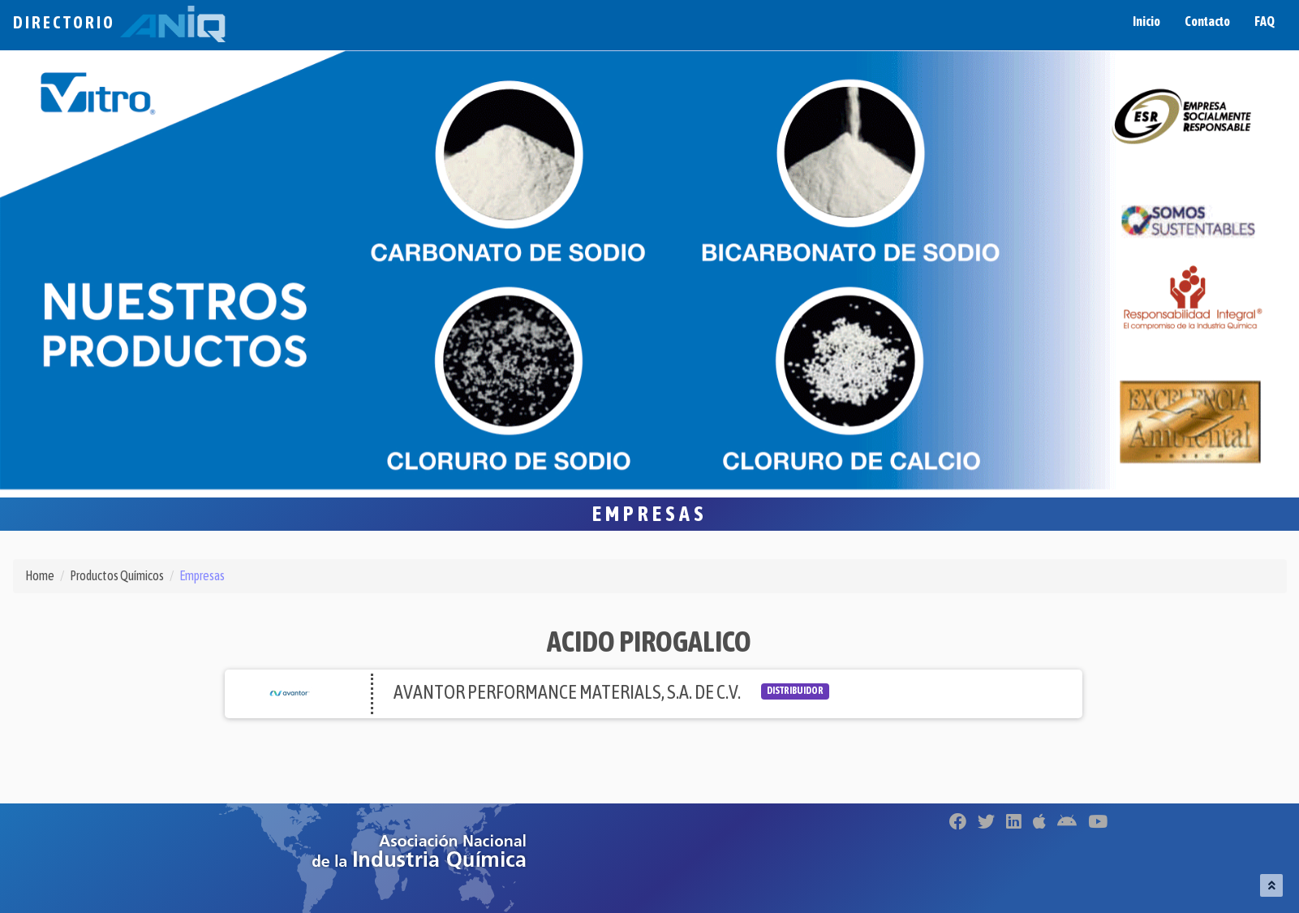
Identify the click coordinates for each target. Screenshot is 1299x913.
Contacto (1207, 21)
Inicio (1146, 21)
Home (39, 575)
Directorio (119, 22)
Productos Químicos (117, 575)
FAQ (1264, 21)
